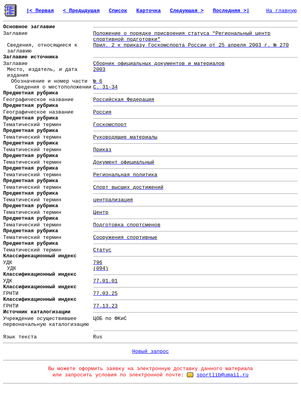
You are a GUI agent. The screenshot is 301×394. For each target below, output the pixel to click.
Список (118, 11)
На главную (281, 11)
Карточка (148, 11)
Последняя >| (231, 11)
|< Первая (40, 11)
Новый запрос (150, 351)
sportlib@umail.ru (222, 375)
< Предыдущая (81, 11)
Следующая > (187, 11)
